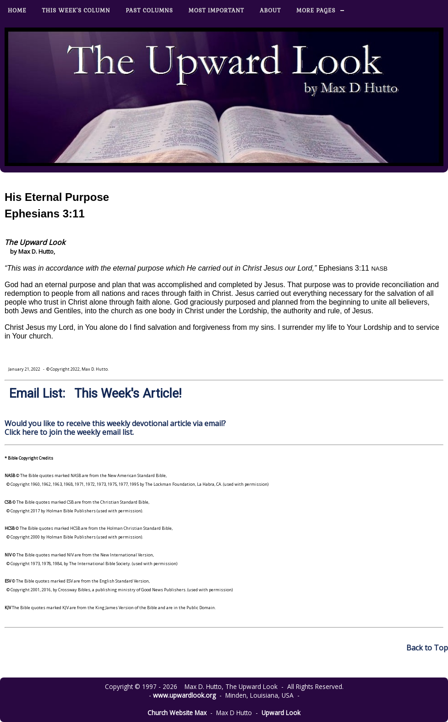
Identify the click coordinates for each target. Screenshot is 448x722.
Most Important (216, 10)
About (270, 10)
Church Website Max (177, 712)
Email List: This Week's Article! (95, 393)
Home (17, 10)
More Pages (315, 10)
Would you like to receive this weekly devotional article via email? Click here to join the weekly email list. (115, 427)
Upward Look (281, 712)
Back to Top (427, 648)
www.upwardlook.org (184, 695)
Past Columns (149, 10)
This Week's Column (76, 10)
